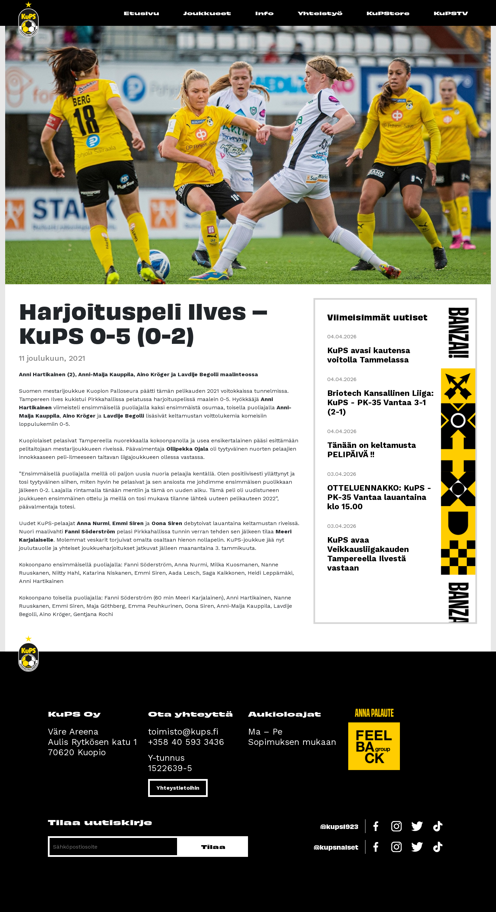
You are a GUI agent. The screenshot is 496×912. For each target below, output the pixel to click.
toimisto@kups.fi (183, 732)
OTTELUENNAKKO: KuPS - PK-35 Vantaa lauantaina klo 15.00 (379, 497)
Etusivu (141, 13)
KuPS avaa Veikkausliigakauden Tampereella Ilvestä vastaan (368, 554)
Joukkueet (207, 13)
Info (264, 13)
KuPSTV (451, 13)
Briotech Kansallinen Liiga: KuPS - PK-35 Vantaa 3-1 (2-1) (380, 403)
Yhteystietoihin (177, 788)
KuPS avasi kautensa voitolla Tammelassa (368, 355)
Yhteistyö (320, 13)
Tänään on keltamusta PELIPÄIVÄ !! (371, 450)
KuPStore (388, 13)
